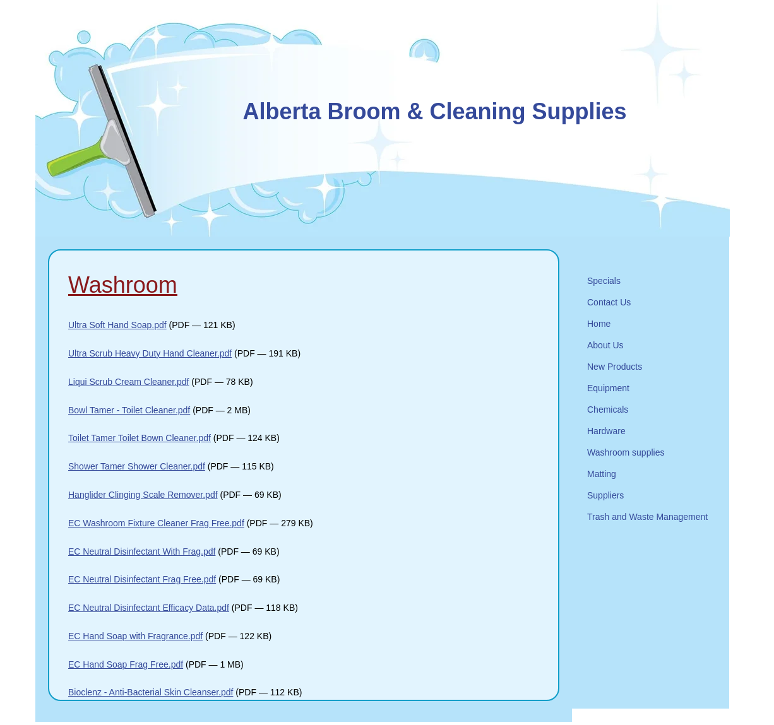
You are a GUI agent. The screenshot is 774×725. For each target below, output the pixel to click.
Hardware (606, 431)
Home (598, 324)
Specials (604, 281)
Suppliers (605, 495)
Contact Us (609, 302)
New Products (614, 367)
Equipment (608, 388)
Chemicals (607, 409)
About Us (605, 345)
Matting (601, 474)
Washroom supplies (625, 452)
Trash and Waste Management (647, 517)
